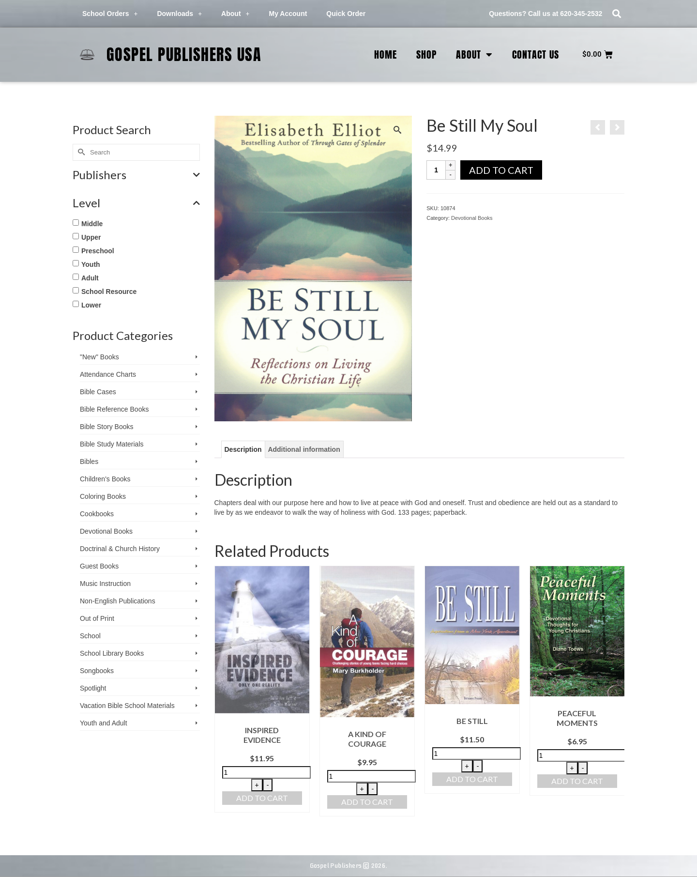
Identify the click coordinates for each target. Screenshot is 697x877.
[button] (616, 14)
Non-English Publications (117, 601)
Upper (91, 237)
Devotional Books (472, 218)
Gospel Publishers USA (184, 54)
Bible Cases (98, 392)
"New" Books (99, 357)
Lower (91, 305)
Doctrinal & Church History (120, 549)
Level (136, 203)
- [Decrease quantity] (268, 785)
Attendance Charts (108, 374)
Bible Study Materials (112, 444)
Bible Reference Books (114, 409)
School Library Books (112, 653)
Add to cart (501, 170)
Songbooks (97, 671)
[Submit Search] (80, 152)
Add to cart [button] (262, 797)
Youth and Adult (103, 723)
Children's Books (105, 479)
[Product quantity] (436, 170)
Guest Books (99, 566)
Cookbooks (97, 514)
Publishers (136, 175)
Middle (92, 224)
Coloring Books (103, 496)
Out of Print (97, 618)
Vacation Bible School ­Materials (127, 705)
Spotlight (93, 688)
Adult (90, 278)
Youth (90, 264)
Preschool (97, 251)
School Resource (108, 291)
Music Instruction (105, 583)
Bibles (89, 461)
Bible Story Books (107, 427)
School (90, 636)
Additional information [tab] (304, 449)
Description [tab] (243, 449)
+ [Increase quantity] (257, 785)
